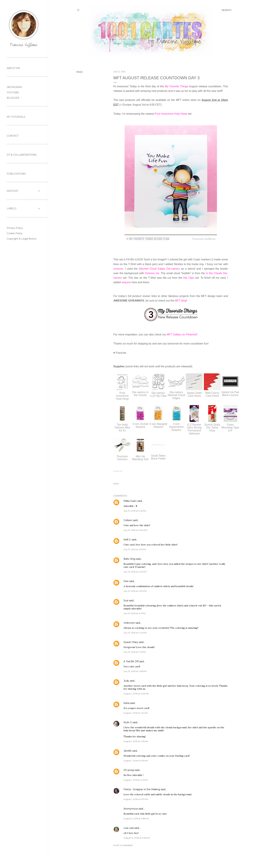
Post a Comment (123, 845)
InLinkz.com (117, 471)
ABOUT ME (13, 68)
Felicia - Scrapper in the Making (142, 789)
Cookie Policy (15, 233)
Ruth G (128, 722)
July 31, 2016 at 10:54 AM (135, 530)
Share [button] (79, 72)
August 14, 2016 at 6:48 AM (137, 838)
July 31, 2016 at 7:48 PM (135, 671)
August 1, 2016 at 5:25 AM (136, 760)
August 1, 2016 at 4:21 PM (136, 780)
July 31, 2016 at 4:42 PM (135, 632)
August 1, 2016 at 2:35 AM (136, 741)
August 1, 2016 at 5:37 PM (136, 799)
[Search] (226, 10)
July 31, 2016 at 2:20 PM (135, 571)
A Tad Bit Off (131, 661)
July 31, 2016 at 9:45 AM (135, 511)
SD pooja (129, 770)
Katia (126, 703)
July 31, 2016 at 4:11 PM (134, 613)
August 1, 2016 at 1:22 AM (136, 713)
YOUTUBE (13, 92)
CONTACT (12, 135)
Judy (126, 680)
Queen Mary (131, 642)
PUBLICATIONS (16, 173)
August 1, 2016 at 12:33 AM (136, 693)
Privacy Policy (15, 227)
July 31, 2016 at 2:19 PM (135, 549)
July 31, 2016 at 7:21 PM (135, 652)
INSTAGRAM (14, 87)
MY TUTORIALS (16, 116)
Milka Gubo (130, 500)
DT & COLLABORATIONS (22, 154)
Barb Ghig (129, 558)
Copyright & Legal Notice (21, 238)
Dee (126, 581)
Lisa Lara (129, 827)
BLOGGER (13, 97)
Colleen (128, 520)
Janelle (128, 750)
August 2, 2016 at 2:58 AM (136, 818)
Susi (126, 600)
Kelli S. (127, 539)
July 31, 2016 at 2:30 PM (135, 591)
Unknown (129, 622)
